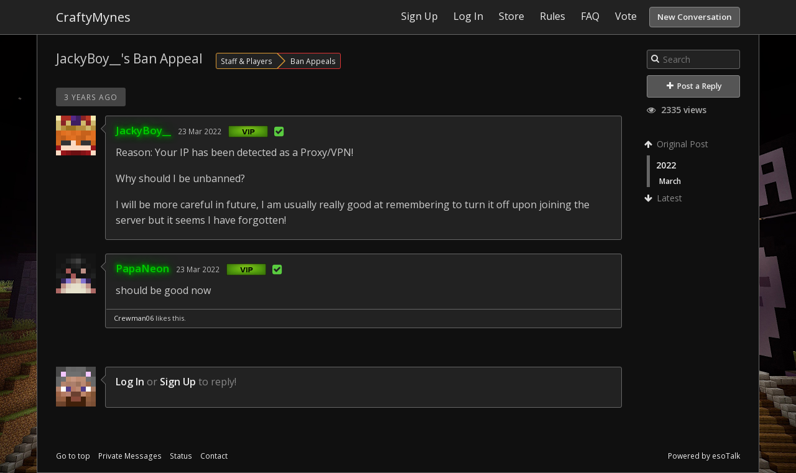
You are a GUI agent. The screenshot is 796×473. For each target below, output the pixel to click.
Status (181, 456)
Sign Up (178, 381)
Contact (214, 456)
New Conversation (694, 16)
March (670, 181)
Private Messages (130, 456)
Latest (664, 198)
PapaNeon (142, 268)
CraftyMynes (93, 17)
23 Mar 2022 (199, 131)
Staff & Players (246, 61)
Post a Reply (694, 86)
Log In (130, 381)
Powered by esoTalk (704, 456)
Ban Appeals (313, 61)
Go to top (73, 456)
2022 (666, 165)
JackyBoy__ (143, 130)
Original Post (677, 144)
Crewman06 (134, 318)
